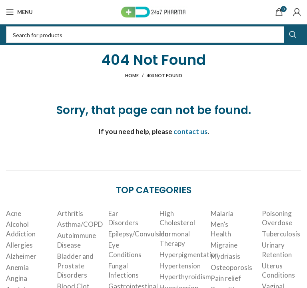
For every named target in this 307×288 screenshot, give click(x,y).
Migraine (224, 245)
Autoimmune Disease (76, 240)
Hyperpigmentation (189, 254)
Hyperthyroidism (185, 276)
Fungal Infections (123, 271)
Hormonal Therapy (174, 239)
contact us (190, 131)
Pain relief (226, 278)
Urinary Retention (277, 250)
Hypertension (180, 266)
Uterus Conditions (278, 271)
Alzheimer (21, 256)
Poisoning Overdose (277, 218)
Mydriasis (225, 256)
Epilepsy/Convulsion (138, 234)
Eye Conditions (125, 250)
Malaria (222, 213)
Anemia (17, 267)
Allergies (19, 245)
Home (132, 75)
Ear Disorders (123, 218)
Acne (13, 213)
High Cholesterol (177, 218)
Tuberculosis (281, 234)
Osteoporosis (231, 267)
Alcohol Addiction (21, 229)
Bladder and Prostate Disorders (75, 266)
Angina (16, 278)
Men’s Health (221, 229)
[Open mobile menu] (19, 12)
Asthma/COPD (80, 224)
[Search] (153, 34)
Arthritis (70, 213)
